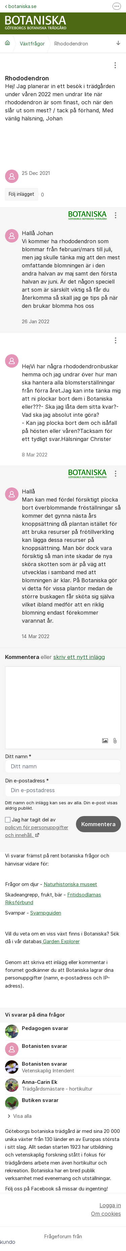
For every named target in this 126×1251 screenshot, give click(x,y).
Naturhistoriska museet (70, 884)
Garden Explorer (61, 942)
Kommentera (98, 824)
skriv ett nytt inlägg (79, 657)
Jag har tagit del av (36, 828)
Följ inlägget (21, 194)
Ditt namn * (18, 756)
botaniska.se (20, 6)
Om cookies (106, 1213)
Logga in (110, 1205)
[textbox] (63, 700)
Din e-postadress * (27, 781)
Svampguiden (45, 913)
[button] (105, 740)
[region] (63, 130)
